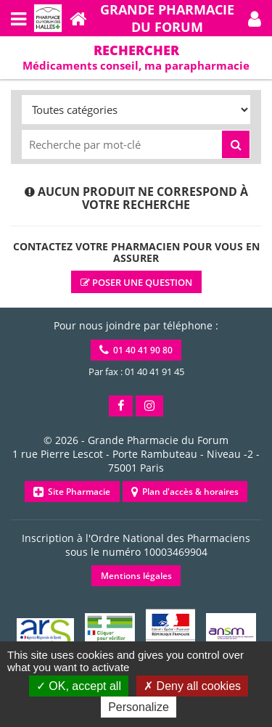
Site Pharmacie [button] (71, 491)
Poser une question (136, 282)
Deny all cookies (192, 686)
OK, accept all (78, 686)
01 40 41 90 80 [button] (136, 350)
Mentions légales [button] (136, 576)
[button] (254, 18)
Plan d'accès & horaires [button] (185, 491)
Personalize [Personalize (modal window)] (138, 707)
